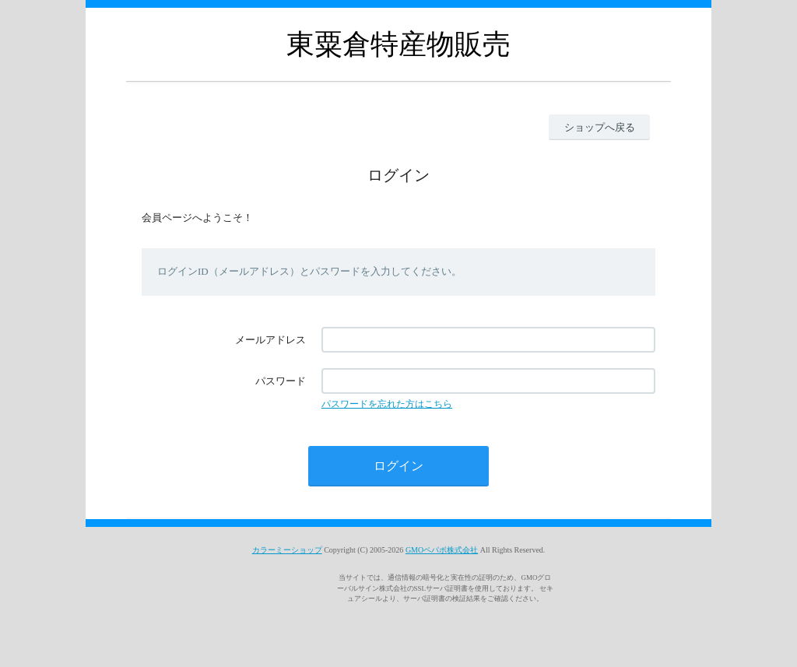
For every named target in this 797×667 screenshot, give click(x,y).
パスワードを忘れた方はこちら (386, 403)
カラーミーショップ (287, 550)
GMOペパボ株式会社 (442, 550)
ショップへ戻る (599, 127)
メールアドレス (270, 340)
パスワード (280, 381)
